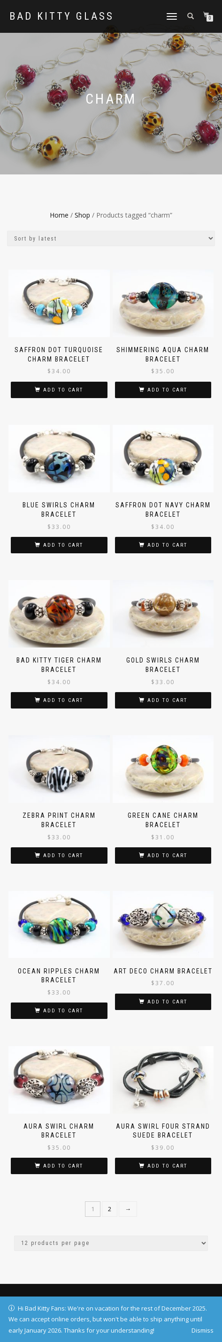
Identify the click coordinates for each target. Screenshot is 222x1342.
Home (59, 215)
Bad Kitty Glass (61, 16)
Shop (82, 215)
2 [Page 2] (109, 1209)
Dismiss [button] (202, 1330)
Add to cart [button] (63, 390)
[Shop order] (111, 238)
